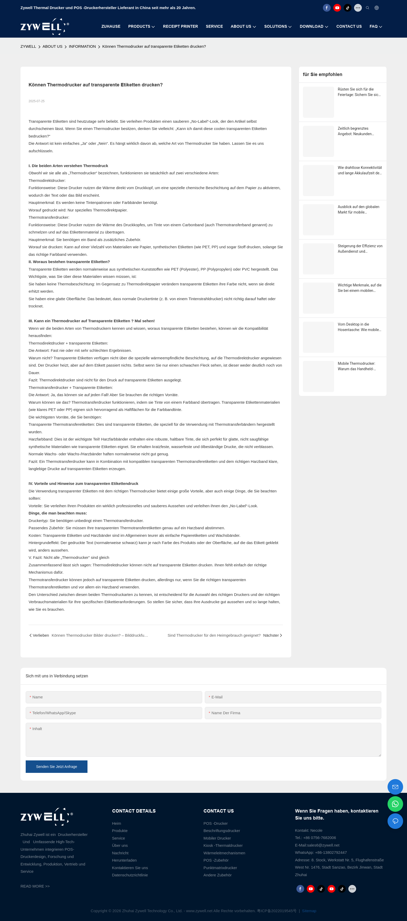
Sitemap (308, 911)
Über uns (120, 845)
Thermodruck (95, 165)
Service (118, 838)
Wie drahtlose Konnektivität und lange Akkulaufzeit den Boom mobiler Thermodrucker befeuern (360, 171)
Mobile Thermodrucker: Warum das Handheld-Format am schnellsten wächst (356, 366)
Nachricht (120, 853)
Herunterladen (124, 860)
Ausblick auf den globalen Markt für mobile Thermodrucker (358, 210)
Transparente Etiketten (109, 321)
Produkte (120, 830)
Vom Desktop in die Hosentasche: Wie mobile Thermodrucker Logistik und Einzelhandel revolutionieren (358, 327)
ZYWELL (28, 46)
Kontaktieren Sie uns (130, 867)
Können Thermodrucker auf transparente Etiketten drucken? (154, 46)
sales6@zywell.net (323, 845)
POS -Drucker (216, 823)
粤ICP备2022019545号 (277, 911)
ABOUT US (52, 46)
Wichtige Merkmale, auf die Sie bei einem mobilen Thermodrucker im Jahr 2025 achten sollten (360, 288)
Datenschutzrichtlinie (130, 875)
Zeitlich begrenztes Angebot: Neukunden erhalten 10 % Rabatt (355, 131)
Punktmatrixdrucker (220, 867)
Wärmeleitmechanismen (224, 853)
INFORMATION (82, 46)
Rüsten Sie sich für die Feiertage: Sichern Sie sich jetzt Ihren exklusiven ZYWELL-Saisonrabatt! (359, 92)
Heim (116, 823)
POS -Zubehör (216, 860)
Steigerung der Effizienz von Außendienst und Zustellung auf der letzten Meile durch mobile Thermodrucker (360, 249)
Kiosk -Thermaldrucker (223, 845)
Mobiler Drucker (217, 838)
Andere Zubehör (218, 875)
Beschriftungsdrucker (222, 830)
